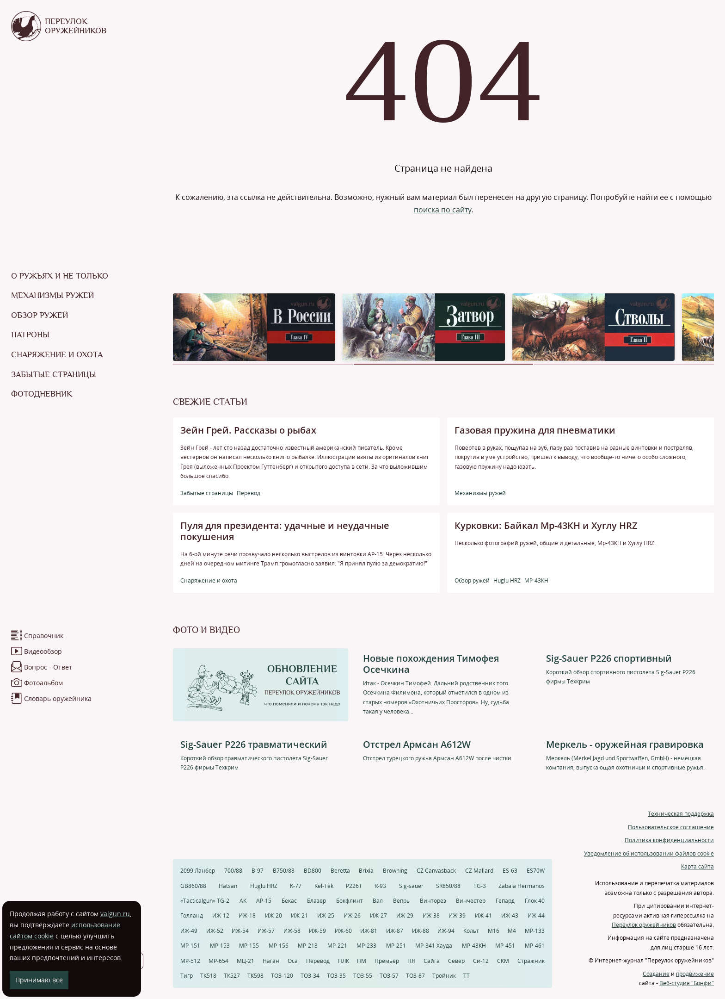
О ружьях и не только (59, 275)
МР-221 (337, 945)
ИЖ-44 (536, 915)
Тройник (444, 976)
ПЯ (411, 961)
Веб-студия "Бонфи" (686, 983)
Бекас (289, 901)
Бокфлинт (349, 901)
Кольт (471, 931)
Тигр (186, 976)
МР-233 (366, 945)
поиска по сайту (443, 210)
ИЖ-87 (394, 931)
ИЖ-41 (483, 915)
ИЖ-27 (378, 915)
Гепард (505, 901)
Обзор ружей (39, 315)
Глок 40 (535, 901)
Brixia (366, 871)
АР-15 (263, 901)
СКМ (503, 961)
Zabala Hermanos (521, 886)
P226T (354, 886)
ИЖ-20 (273, 915)
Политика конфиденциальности (669, 840)
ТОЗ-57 (389, 976)
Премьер (387, 961)
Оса (293, 961)
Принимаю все (39, 979)
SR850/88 (448, 886)
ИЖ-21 (299, 915)
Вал (378, 901)
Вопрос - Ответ (48, 667)
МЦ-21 (245, 961)
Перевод (318, 961)
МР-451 (505, 945)
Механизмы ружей (52, 295)
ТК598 (255, 976)
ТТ (466, 976)
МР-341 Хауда (433, 945)
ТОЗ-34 (310, 976)
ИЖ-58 (292, 931)
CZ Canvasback (436, 871)
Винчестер (470, 901)
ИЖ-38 (431, 915)
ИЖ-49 (188, 931)
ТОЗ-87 (415, 976)
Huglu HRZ (263, 886)
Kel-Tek (323, 886)
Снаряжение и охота (57, 354)
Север (456, 961)
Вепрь (401, 901)
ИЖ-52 (214, 931)
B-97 (258, 871)
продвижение (695, 974)
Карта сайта (697, 866)
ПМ (361, 961)
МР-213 (308, 945)
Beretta (340, 871)
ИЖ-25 (325, 915)
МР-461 (535, 945)
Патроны (30, 334)
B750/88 (284, 871)
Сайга (432, 961)
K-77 (295, 886)
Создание (656, 974)
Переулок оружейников (644, 925)
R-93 (380, 886)
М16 (493, 931)
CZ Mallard (479, 871)
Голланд (191, 915)
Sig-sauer (411, 886)
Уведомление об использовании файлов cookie (649, 853)
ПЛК (343, 961)
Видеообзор (43, 651)
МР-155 (249, 945)
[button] (263, 364)
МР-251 (396, 945)
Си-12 (481, 961)
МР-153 (220, 945)
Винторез (433, 901)
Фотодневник (41, 393)
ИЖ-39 (457, 915)
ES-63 (510, 871)
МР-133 (535, 931)
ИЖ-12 (220, 915)
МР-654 (218, 961)
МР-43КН (474, 945)
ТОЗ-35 (336, 976)
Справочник (43, 635)
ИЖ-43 (509, 915)
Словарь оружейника (58, 698)
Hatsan (228, 886)
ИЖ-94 (446, 931)
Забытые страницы (53, 374)
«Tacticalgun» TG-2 (204, 901)
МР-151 (190, 945)
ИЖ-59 (317, 931)
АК (243, 901)
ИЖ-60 (343, 931)
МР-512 (190, 961)
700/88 (233, 871)
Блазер (316, 901)
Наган (271, 961)
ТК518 (208, 976)
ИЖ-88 (420, 931)
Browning (395, 871)
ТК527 (232, 976)
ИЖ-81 (368, 931)
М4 (512, 931)
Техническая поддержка (681, 814)
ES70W (536, 871)
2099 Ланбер (197, 871)
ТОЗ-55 (362, 976)
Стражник (531, 961)
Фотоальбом (43, 682)
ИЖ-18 (247, 915)
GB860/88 (193, 886)
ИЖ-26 (352, 915)
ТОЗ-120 (282, 976)
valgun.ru (115, 913)
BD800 (312, 871)
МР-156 (279, 945)
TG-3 (479, 886)
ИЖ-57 (266, 931)
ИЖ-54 (240, 931)
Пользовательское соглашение (671, 827)
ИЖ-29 (404, 915)
